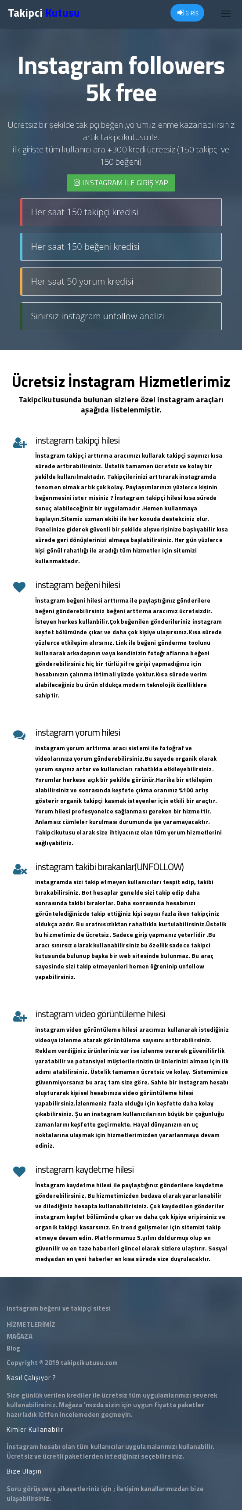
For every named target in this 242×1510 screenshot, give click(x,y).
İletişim (127, 1489)
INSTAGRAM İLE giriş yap (121, 182)
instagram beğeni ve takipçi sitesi (59, 1308)
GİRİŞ (188, 13)
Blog (13, 1348)
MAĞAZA (20, 1336)
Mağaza (71, 1405)
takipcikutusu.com (89, 1363)
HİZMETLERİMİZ (31, 1324)
